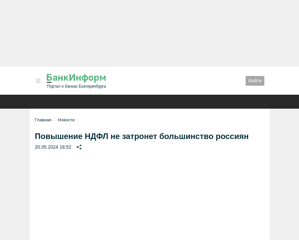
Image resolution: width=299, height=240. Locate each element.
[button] (38, 80)
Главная (43, 119)
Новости (66, 119)
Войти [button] (254, 80)
